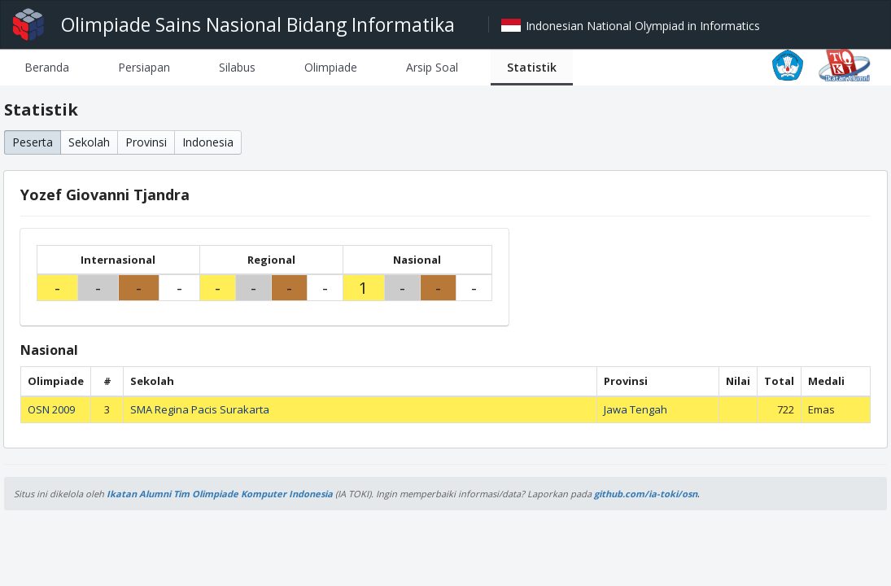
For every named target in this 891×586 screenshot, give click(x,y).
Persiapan (144, 67)
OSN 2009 (51, 409)
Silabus (237, 67)
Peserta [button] (32, 142)
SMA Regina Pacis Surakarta (199, 409)
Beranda (46, 67)
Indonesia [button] (208, 142)
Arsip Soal (432, 67)
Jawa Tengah (635, 409)
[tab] (46, 67)
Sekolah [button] (89, 142)
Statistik (532, 67)
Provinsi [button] (146, 142)
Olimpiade (330, 67)
